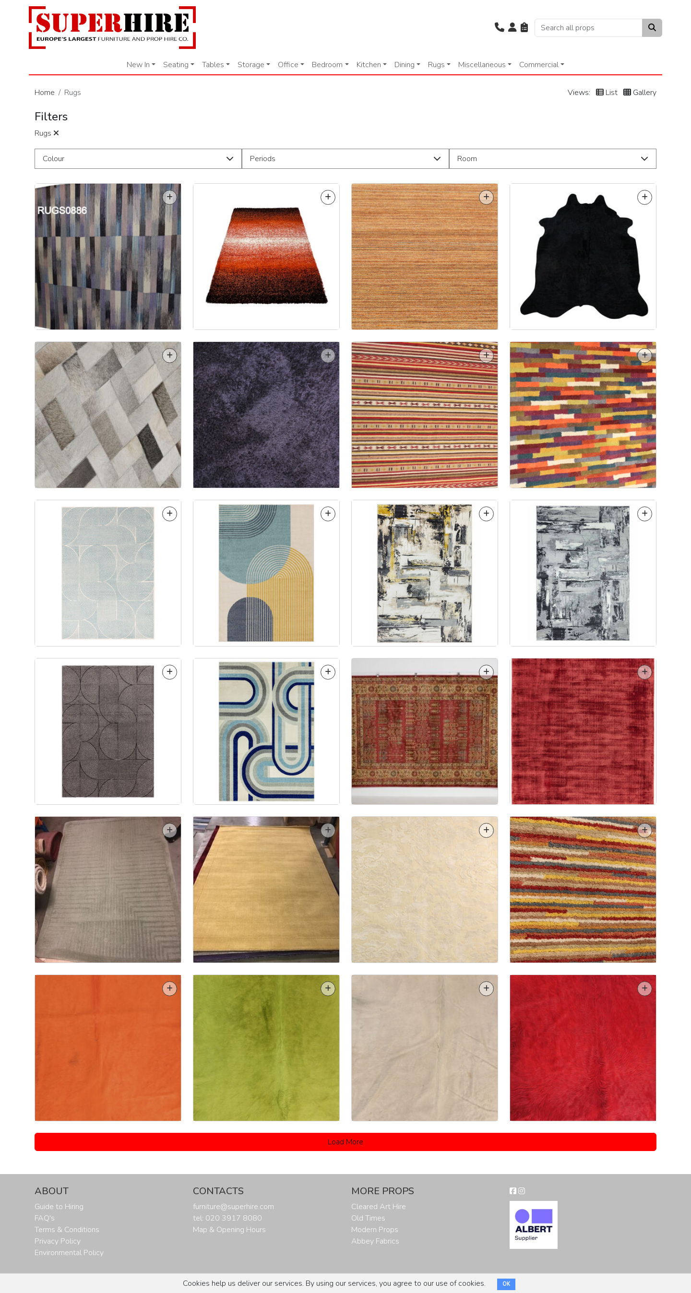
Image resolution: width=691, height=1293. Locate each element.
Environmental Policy (69, 1252)
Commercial (539, 64)
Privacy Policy (58, 1241)
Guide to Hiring (59, 1206)
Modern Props (374, 1229)
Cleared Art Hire (378, 1206)
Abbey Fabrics (375, 1241)
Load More (345, 1142)
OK (506, 1284)
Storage (251, 64)
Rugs (436, 64)
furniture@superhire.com (233, 1206)
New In (138, 64)
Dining (404, 64)
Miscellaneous (482, 64)
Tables (213, 64)
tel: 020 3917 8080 (227, 1218)
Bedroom (327, 64)
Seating (176, 64)
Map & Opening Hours (229, 1229)
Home (45, 92)
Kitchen (369, 64)
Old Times (368, 1218)
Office (288, 64)
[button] (499, 28)
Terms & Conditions (67, 1229)
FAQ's (45, 1218)
